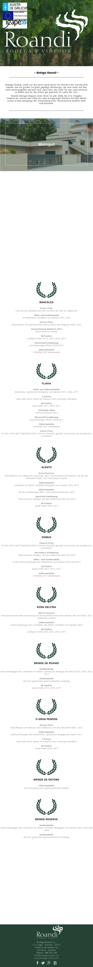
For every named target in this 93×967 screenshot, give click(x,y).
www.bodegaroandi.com (46, 958)
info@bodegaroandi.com (46, 955)
